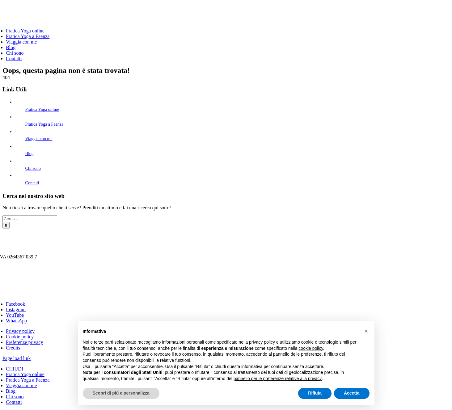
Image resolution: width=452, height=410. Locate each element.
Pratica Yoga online (42, 109)
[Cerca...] (29, 218)
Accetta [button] (352, 393)
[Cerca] (6, 225)
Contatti (32, 183)
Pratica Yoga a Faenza (44, 124)
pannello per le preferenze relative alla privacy (278, 378)
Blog (29, 153)
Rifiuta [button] (315, 393)
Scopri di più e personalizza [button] (121, 393)
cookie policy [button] (310, 348)
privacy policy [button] (262, 342)
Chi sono (33, 168)
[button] (366, 331)
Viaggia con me (39, 138)
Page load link (16, 358)
